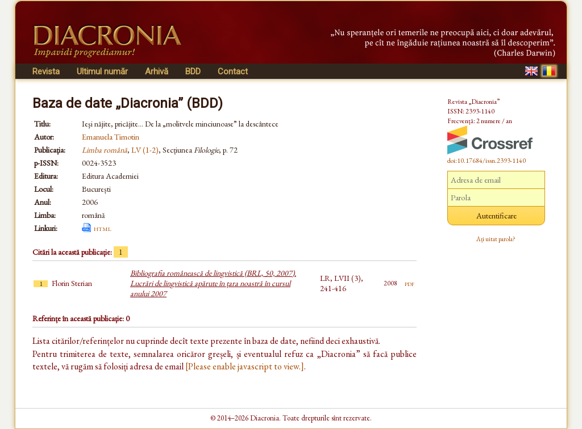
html (102, 228)
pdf (409, 283)
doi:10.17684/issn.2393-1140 (486, 160)
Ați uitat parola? (496, 239)
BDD (193, 71)
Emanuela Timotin (110, 137)
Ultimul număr (102, 71)
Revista (46, 71)
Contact (233, 71)
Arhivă (156, 71)
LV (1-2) (145, 150)
